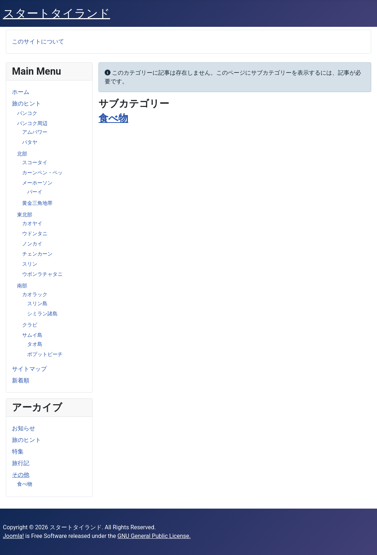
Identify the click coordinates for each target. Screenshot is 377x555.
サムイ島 (32, 335)
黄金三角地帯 (37, 203)
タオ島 (34, 344)
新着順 (20, 380)
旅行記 (20, 463)
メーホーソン (37, 183)
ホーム (20, 91)
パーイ (34, 192)
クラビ (29, 325)
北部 (22, 154)
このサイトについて (38, 41)
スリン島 (37, 303)
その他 (20, 474)
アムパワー (34, 132)
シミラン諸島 (42, 313)
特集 (18, 451)
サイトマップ (29, 368)
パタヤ (29, 142)
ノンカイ (32, 244)
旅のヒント (26, 103)
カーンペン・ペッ (42, 172)
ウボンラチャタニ (42, 274)
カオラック (34, 294)
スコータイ (34, 162)
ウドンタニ (34, 233)
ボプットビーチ (45, 354)
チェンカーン (37, 254)
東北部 (24, 215)
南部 (22, 286)
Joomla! (13, 536)
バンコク (27, 113)
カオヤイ (32, 223)
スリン (29, 264)
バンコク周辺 (32, 123)
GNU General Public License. (153, 536)
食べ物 (24, 484)
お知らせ (23, 428)
